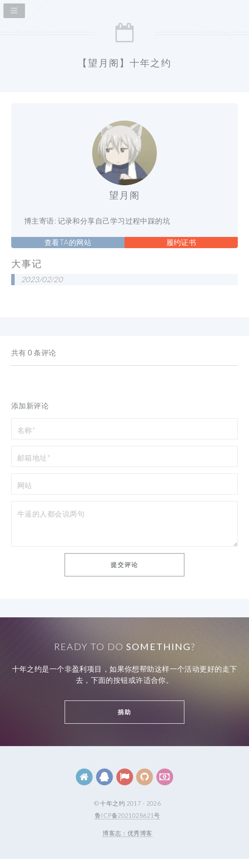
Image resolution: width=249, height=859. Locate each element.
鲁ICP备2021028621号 (127, 815)
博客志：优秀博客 (127, 833)
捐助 (124, 712)
